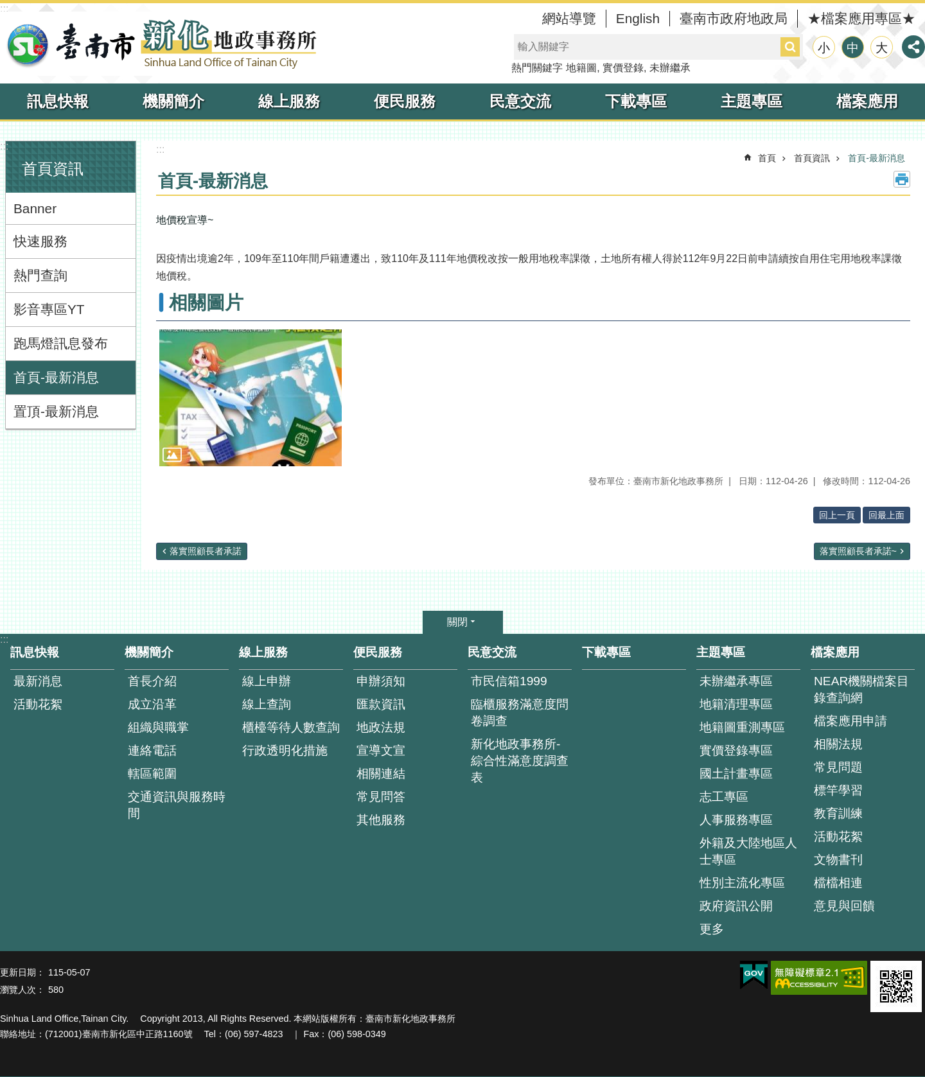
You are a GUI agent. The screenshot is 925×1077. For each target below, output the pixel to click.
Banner (35, 208)
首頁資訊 (53, 168)
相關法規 (838, 744)
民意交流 (520, 101)
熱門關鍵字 (537, 67)
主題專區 (751, 101)
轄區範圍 (152, 773)
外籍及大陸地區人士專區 (748, 851)
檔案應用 (867, 101)
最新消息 (37, 681)
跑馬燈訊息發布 (60, 343)
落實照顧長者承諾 (206, 551)
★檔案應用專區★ (861, 18)
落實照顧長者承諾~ (858, 551)
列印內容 (902, 179)
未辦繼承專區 (736, 681)
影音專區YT (49, 309)
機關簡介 (173, 101)
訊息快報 (58, 101)
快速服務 (40, 241)
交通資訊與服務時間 (176, 805)
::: (4, 8)
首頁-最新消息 (56, 377)
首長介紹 (152, 681)
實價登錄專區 (736, 750)
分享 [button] (913, 46)
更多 (712, 929)
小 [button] (824, 48)
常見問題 (838, 767)
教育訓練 (838, 813)
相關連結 (381, 773)
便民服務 (405, 101)
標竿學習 (838, 790)
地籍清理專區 (736, 704)
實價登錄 (623, 67)
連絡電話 (152, 750)
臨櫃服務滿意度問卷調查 (519, 712)
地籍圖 (581, 67)
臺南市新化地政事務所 (160, 44)
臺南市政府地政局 (734, 18)
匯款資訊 (381, 704)
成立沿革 (152, 704)
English (638, 18)
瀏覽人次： (22, 990)
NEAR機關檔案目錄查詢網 (861, 689)
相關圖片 (206, 302)
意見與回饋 (844, 906)
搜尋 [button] (790, 47)
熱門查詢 (40, 275)
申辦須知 (381, 681)
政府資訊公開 (736, 906)
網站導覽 (569, 18)
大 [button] (882, 48)
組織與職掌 (158, 727)
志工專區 (724, 796)
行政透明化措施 (285, 750)
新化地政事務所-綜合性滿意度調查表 (519, 760)
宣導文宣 (381, 750)
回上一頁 (837, 515)
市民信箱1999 (509, 681)
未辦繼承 (670, 67)
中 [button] (853, 48)
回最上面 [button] (886, 515)
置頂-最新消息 (56, 411)
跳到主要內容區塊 (6, 6)
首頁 (767, 158)
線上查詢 (266, 704)
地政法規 (381, 727)
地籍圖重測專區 (742, 727)
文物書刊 (838, 859)
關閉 (457, 622)
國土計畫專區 (736, 773)
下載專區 (636, 101)
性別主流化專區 (742, 882)
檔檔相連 (838, 882)
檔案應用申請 (850, 721)
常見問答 (381, 796)
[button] (250, 397)
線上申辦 (266, 681)
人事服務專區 (736, 820)
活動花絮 (37, 704)
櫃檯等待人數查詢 (291, 727)
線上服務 (289, 101)
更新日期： (22, 972)
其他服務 (381, 820)
